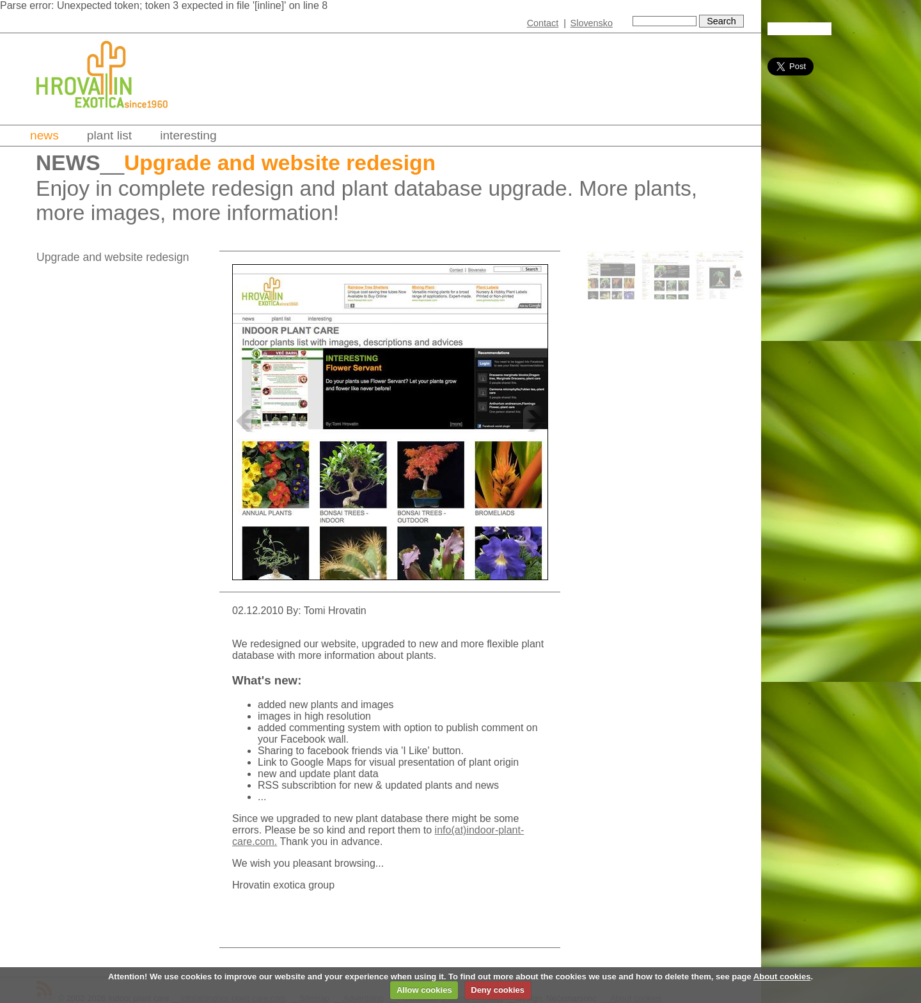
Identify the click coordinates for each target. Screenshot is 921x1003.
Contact (543, 23)
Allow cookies (424, 990)
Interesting (188, 135)
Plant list (109, 135)
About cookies (782, 976)
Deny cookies (497, 990)
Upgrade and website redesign (112, 257)
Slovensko (592, 23)
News (44, 135)
